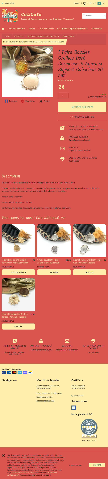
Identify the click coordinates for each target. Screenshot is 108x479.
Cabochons (18, 36)
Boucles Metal (68, 36)
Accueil (7, 36)
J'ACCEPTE (97, 465)
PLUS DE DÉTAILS (18, 272)
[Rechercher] (104, 16)
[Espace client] (84, 3)
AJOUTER (54, 272)
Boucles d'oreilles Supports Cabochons (43, 36)
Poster (44, 101)
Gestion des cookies (44, 397)
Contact (76, 3)
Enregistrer (28, 101)
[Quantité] (63, 95)
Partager (11, 101)
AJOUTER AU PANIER (82, 107)
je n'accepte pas (75, 465)
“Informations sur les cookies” (23, 472)
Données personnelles (45, 401)
